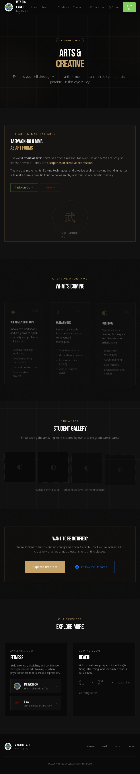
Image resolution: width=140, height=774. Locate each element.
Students (63, 7)
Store (113, 7)
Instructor (48, 7)
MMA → (50, 192)
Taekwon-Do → (24, 192)
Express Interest (45, 571)
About (35, 7)
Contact (78, 7)
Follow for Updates (91, 572)
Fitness (91, 746)
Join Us (129, 7)
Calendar (97, 7)
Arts (117, 746)
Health (105, 746)
